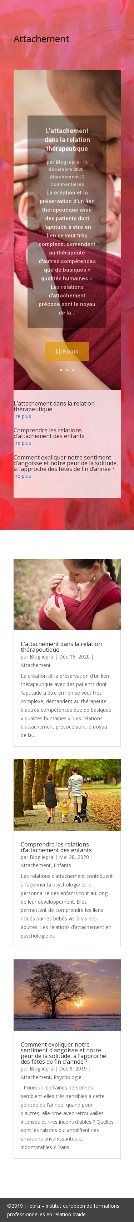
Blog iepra (67, 171)
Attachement (64, 185)
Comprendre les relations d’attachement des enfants (49, 433)
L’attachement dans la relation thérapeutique (67, 148)
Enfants (62, 865)
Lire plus (67, 360)
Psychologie (67, 1077)
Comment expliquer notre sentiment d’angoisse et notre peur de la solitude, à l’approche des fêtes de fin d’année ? (66, 463)
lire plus (22, 416)
